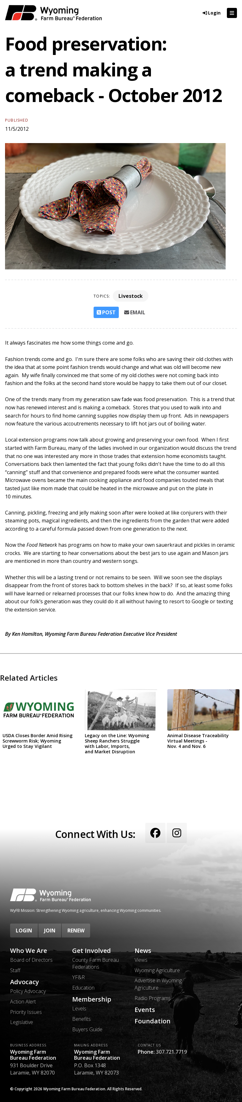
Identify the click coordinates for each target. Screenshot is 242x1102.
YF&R (78, 977)
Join (49, 930)
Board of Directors (31, 959)
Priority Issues (26, 1012)
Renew (75, 930)
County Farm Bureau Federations (95, 963)
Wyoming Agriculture (157, 970)
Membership (91, 999)
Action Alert (23, 1001)
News (143, 951)
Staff (15, 970)
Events (145, 1010)
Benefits (81, 1018)
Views (141, 959)
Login (24, 930)
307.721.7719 (171, 1051)
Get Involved (91, 951)
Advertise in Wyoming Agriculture (158, 984)
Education (83, 987)
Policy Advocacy (28, 991)
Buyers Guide (87, 1029)
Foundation (152, 1021)
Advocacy (24, 982)
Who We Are (28, 951)
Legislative (21, 1022)
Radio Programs (153, 998)
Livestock (130, 295)
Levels (79, 1008)
